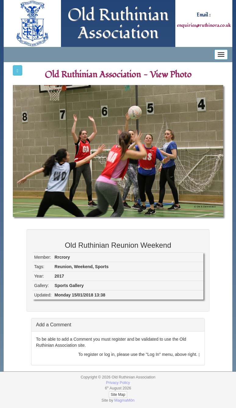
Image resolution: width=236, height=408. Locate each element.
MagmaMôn (124, 400)
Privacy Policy (118, 383)
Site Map (118, 394)
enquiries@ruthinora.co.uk (204, 25)
